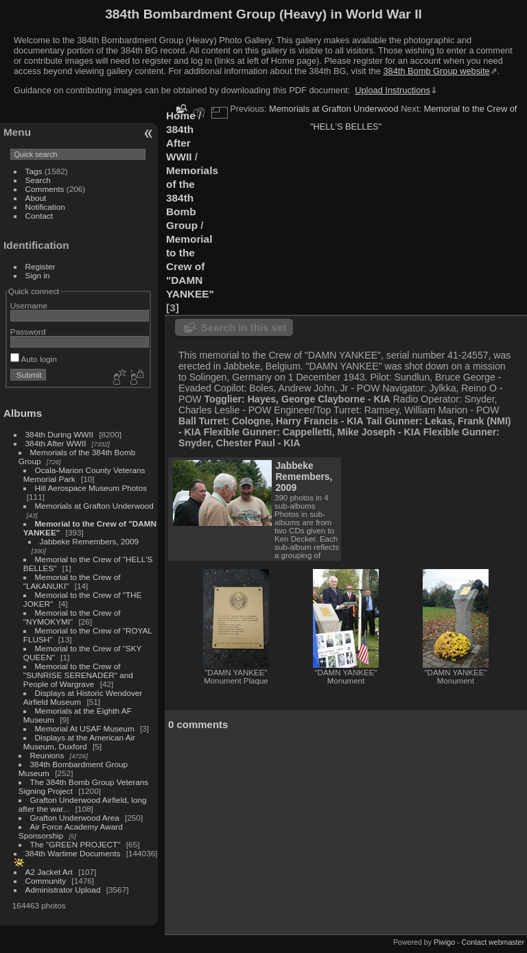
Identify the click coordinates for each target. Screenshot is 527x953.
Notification (45, 206)
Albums (22, 413)
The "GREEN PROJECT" (75, 844)
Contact (39, 215)
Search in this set (243, 327)
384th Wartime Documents (73, 853)
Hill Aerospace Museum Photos (91, 487)
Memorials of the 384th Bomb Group (192, 198)
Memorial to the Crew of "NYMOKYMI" (72, 617)
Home (181, 115)
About (36, 197)
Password (28, 331)
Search (38, 180)
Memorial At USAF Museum (84, 728)
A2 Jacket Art (49, 871)
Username (28, 305)
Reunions (47, 755)
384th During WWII (59, 434)
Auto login (33, 358)
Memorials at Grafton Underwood (94, 505)
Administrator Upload (63, 889)
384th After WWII (55, 443)
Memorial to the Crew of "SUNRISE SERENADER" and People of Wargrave (78, 675)
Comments (45, 188)
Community (46, 880)
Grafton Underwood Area (74, 817)
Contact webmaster (493, 942)
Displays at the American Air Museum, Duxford (79, 742)
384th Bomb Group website (437, 71)
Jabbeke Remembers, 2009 (89, 541)
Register (40, 266)
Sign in (37, 275)
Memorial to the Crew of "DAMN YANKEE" (190, 266)
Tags (34, 171)
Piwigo (444, 942)
